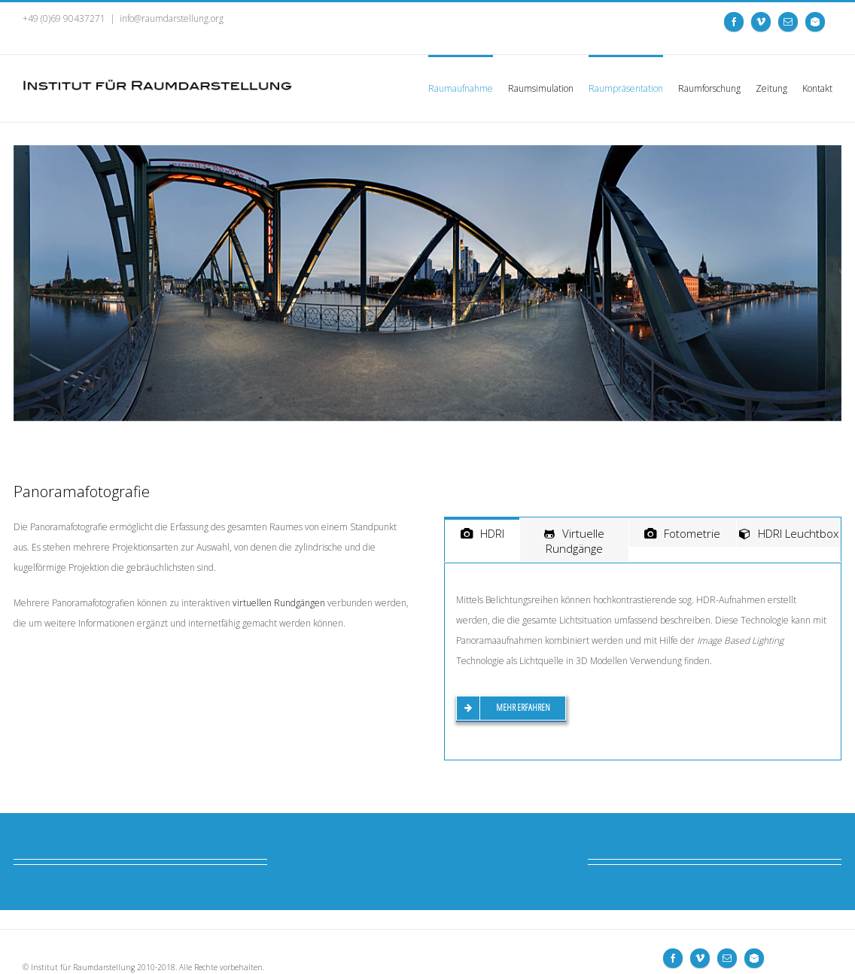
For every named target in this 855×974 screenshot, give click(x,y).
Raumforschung (709, 88)
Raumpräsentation (626, 88)
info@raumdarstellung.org (172, 18)
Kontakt (817, 88)
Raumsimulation (541, 88)
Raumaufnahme (460, 88)
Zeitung (771, 88)
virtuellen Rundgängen (279, 602)
